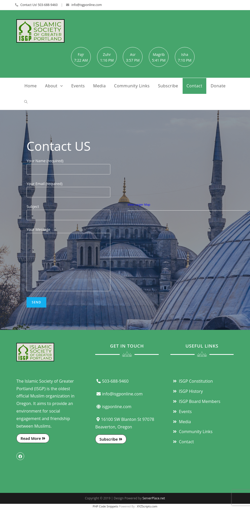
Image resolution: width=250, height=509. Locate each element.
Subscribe (110, 439)
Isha (184, 54)
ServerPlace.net (154, 498)
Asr (133, 54)
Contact (183, 442)
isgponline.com (113, 406)
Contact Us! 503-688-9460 (38, 5)
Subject (68, 210)
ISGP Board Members (196, 401)
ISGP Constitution (192, 381)
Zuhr (107, 54)
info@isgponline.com (86, 5)
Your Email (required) (68, 187)
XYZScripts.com (147, 506)
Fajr (81, 54)
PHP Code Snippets (105, 506)
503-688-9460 (112, 381)
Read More (33, 438)
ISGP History (187, 391)
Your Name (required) (68, 164)
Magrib (159, 54)
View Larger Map (139, 204)
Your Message (68, 245)
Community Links (192, 431)
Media (181, 422)
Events (182, 411)
